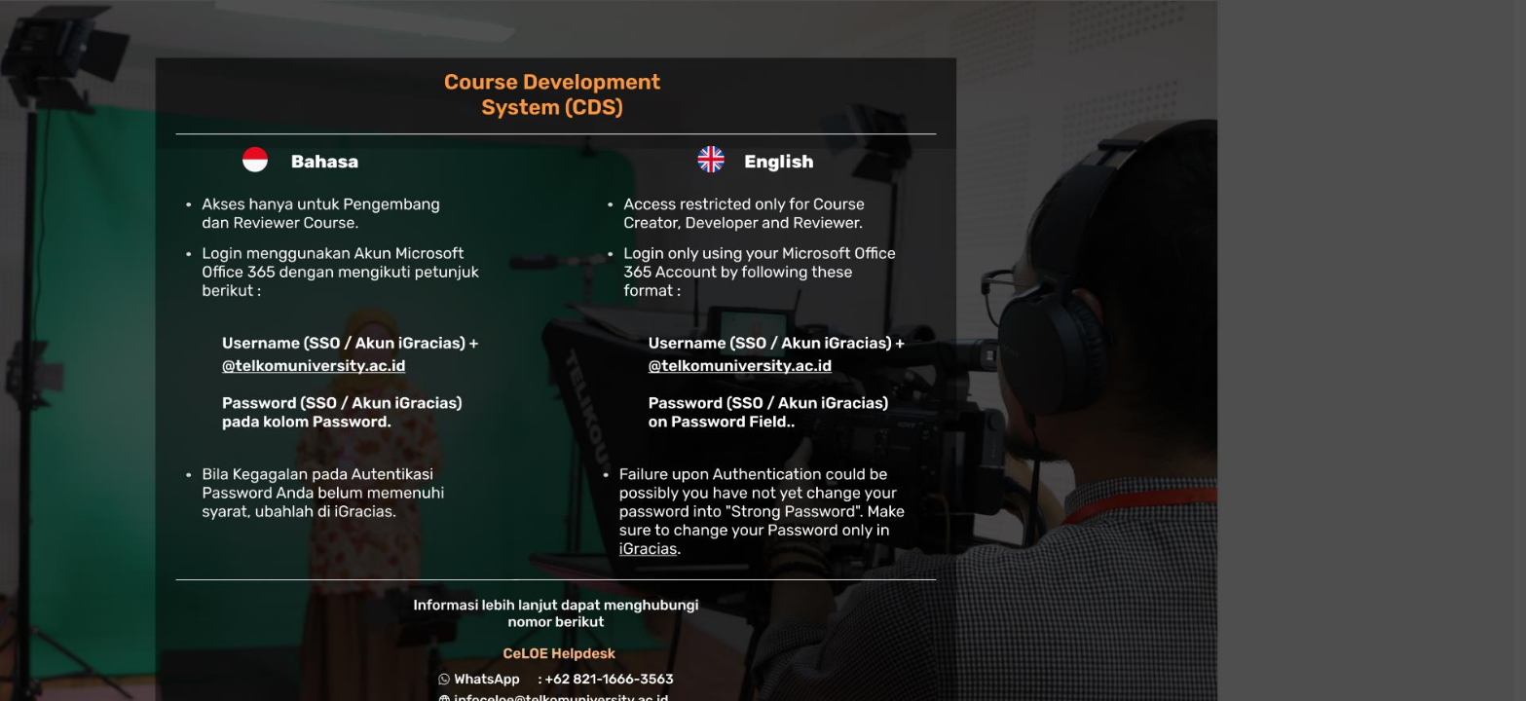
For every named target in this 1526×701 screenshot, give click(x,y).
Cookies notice (1387, 465)
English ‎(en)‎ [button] (1244, 465)
